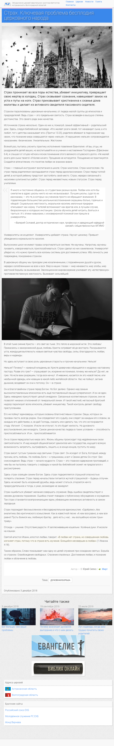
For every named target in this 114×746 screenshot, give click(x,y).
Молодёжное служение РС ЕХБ (22, 716)
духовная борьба (60, 580)
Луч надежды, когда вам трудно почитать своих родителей (91, 630)
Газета (98, 1)
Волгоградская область (25, 695)
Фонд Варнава (13, 722)
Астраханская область (24, 688)
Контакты (71, 5)
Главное (70, 1)
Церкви (79, 1)
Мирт (105, 569)
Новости (89, 1)
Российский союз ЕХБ (17, 710)
